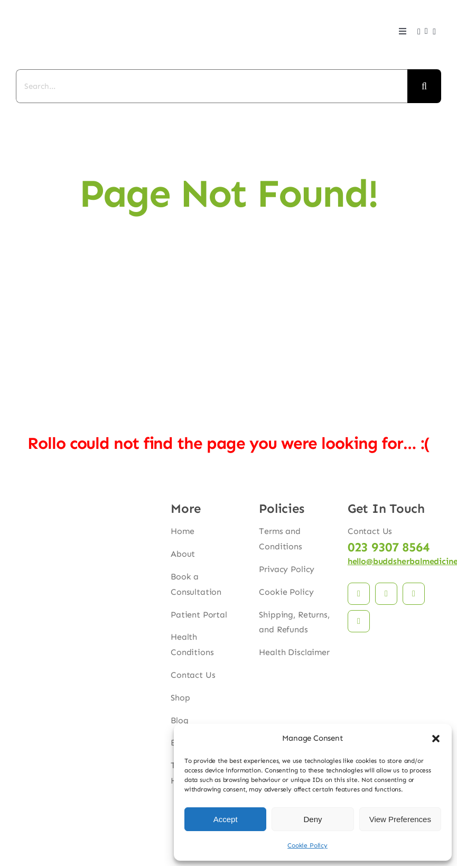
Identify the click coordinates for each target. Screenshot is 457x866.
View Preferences (400, 819)
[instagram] (386, 594)
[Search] (424, 86)
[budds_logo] (42, 11)
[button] (436, 738)
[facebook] (359, 594)
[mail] (414, 594)
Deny (312, 819)
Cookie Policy (307, 845)
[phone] (359, 621)
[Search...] (211, 86)
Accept (225, 819)
